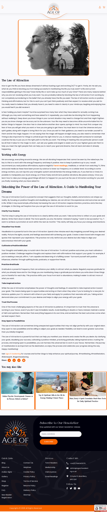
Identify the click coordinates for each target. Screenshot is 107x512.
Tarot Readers (51, 463)
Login (100, 7)
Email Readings (51, 477)
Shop (4, 481)
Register (5, 486)
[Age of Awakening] (53, 9)
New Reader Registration (7, 497)
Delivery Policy (29, 490)
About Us (5, 467)
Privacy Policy (29, 477)
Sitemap (27, 495)
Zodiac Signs (7, 472)
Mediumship (50, 467)
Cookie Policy (29, 472)
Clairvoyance (50, 472)
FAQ (3, 490)
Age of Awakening (13, 354)
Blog (3, 463)
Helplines (27, 467)
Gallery (5, 477)
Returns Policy (29, 486)
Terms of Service (30, 481)
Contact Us (28, 463)
